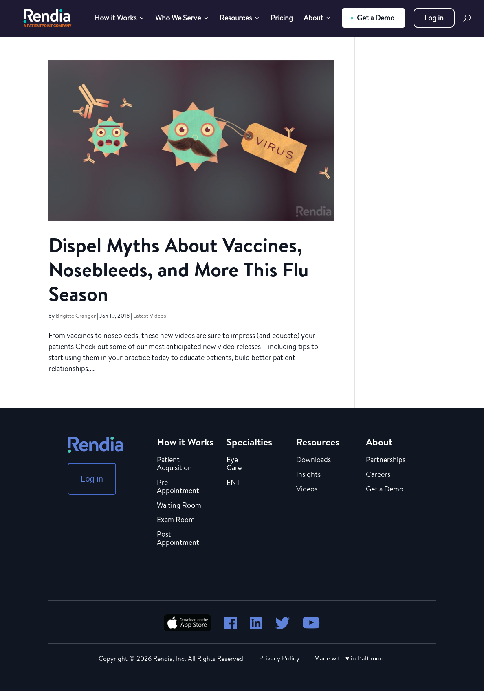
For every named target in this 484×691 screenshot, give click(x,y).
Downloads (313, 460)
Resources (236, 19)
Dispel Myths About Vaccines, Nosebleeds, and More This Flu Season (178, 269)
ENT (233, 482)
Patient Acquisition (174, 464)
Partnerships (385, 460)
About (313, 19)
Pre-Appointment (178, 487)
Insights (308, 474)
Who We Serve (178, 19)
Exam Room (176, 520)
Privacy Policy (279, 658)
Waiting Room (179, 505)
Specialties (249, 442)
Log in (434, 18)
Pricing (282, 19)
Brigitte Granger (76, 315)
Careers (378, 474)
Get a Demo (375, 18)
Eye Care (234, 464)
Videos (306, 489)
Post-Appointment (178, 538)
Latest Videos (149, 315)
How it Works (115, 19)
